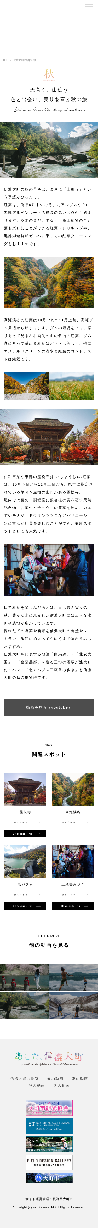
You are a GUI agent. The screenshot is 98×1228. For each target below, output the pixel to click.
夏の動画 (80, 1079)
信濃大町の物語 (24, 1079)
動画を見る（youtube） (49, 707)
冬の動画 (62, 1086)
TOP (5, 60)
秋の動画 (37, 1086)
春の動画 (55, 1079)
